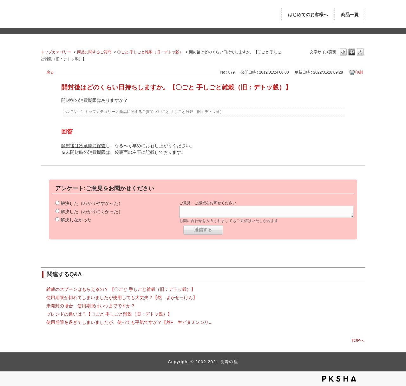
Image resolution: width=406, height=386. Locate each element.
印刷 (359, 72)
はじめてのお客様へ (308, 14)
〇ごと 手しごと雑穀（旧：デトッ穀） (150, 52)
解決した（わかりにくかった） (92, 211)
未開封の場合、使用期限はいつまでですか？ (90, 305)
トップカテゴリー (56, 52)
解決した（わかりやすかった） (92, 203)
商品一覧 (350, 14)
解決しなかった (76, 219)
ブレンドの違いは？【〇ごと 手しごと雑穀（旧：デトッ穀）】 (109, 314)
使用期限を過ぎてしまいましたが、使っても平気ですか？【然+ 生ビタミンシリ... (129, 322)
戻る (50, 72)
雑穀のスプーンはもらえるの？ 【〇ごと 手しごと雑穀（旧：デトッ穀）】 (120, 289)
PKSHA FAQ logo (339, 379)
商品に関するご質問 (94, 52)
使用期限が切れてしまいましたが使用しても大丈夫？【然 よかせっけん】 (121, 297)
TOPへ (357, 340)
